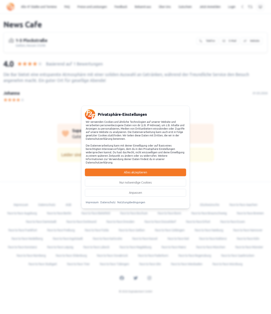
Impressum (92, 202)
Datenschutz (108, 202)
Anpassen (135, 192)
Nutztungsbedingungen (131, 202)
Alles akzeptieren (135, 172)
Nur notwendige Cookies (135, 182)
